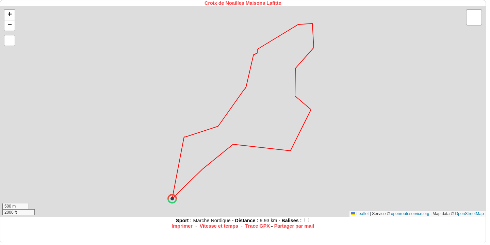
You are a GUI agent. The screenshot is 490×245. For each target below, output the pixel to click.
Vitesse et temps (219, 226)
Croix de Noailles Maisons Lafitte (243, 3)
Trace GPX (257, 226)
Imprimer (182, 226)
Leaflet (360, 213)
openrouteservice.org (410, 213)
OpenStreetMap (469, 213)
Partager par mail (294, 226)
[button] (172, 199)
